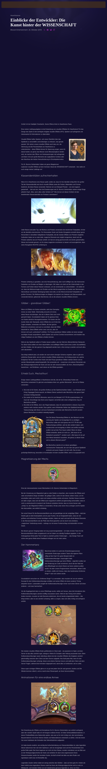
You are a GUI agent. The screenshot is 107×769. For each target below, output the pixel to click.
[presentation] (6, 4)
